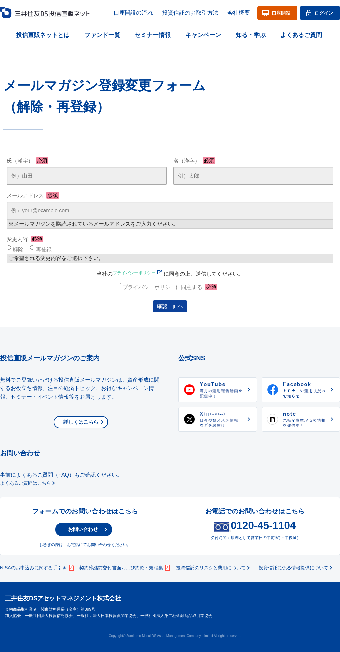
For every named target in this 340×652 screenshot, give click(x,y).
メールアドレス (33, 195)
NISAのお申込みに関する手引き (33, 568)
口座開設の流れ (150, 12)
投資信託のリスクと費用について (211, 568)
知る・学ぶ (251, 33)
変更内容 (25, 239)
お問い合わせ (79, 529)
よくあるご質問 (301, 33)
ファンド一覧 (102, 33)
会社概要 (240, 12)
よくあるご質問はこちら (25, 483)
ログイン (323, 12)
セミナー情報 (153, 33)
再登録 (44, 249)
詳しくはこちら (80, 422)
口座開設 (281, 12)
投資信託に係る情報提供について (293, 568)
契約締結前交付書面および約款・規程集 (121, 568)
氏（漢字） (27, 160)
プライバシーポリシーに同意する (170, 287)
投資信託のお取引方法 (199, 12)
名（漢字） (194, 160)
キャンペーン (203, 33)
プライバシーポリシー (134, 274)
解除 (18, 249)
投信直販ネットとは (43, 33)
